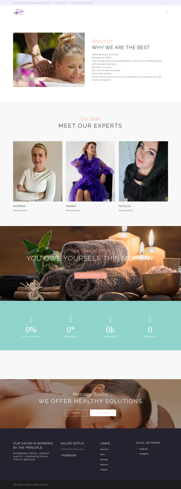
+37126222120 (68, 455)
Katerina (20, 206)
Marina (71, 206)
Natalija (125, 206)
